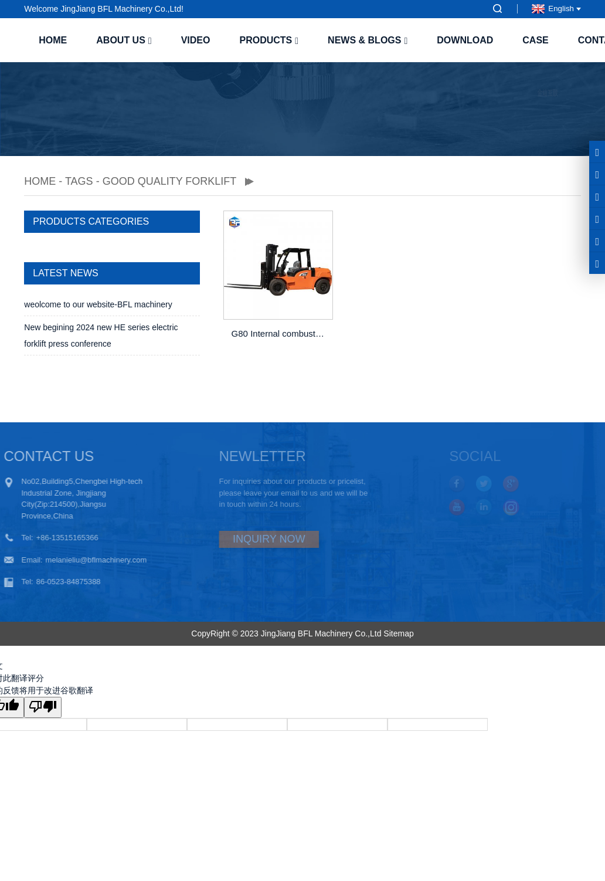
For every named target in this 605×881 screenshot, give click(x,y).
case (535, 40)
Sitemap (398, 633)
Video (195, 40)
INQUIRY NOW (252, 539)
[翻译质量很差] (43, 707)
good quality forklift (169, 181)
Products (268, 40)
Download (465, 40)
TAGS (79, 181)
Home (53, 40)
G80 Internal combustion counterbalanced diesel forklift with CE (279, 333)
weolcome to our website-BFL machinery (98, 304)
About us (123, 40)
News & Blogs (367, 40)
